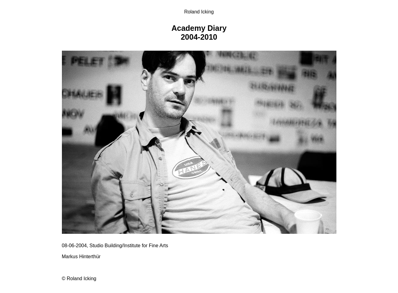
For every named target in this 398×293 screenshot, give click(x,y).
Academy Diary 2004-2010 (199, 32)
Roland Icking (199, 11)
